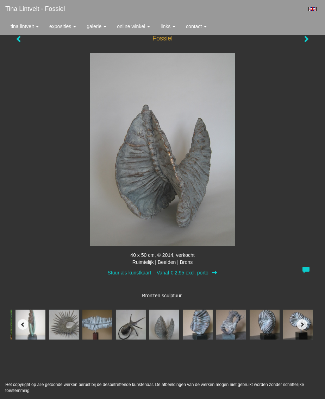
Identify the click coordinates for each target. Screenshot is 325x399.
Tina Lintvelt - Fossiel (35, 8)
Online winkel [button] (133, 26)
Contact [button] (196, 26)
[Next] (302, 324)
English (312, 9)
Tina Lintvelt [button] (25, 26)
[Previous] (23, 324)
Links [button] (168, 26)
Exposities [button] (62, 26)
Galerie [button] (96, 26)
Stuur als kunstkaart (163, 273)
